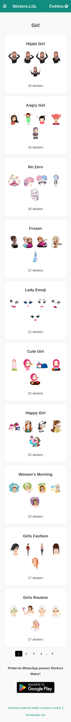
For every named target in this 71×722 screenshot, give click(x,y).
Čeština (58, 6)
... (47, 653)
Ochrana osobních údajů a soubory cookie (34, 707)
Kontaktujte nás (35, 714)
